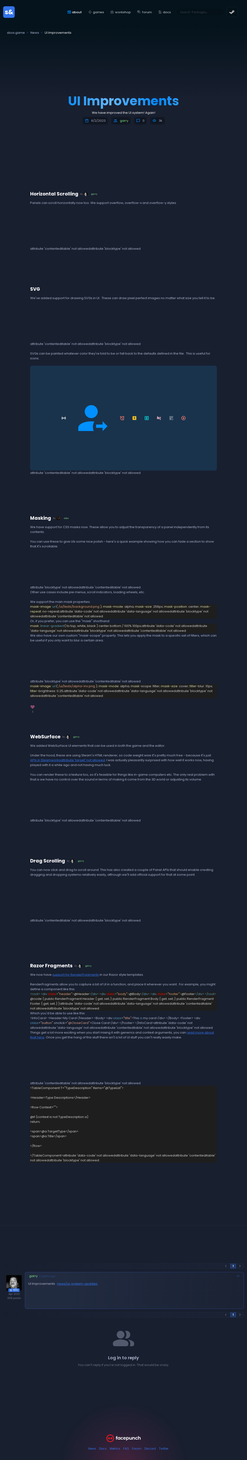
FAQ (126, 1449)
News (92, 1449)
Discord (150, 1449)
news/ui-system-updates (77, 1283)
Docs (103, 1449)
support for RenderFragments (75, 974)
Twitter (163, 1449)
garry (124, 120)
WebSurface (45, 736)
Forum (136, 1449)
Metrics (115, 1449)
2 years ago (47, 1276)
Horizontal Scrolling (54, 194)
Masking (40, 518)
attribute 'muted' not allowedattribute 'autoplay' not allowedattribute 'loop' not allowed (66, 228)
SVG (35, 289)
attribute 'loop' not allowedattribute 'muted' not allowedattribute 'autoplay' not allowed (66, 567)
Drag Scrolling (47, 861)
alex (66, 518)
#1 (238, 1276)
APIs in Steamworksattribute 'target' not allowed (67, 760)
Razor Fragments (51, 965)
